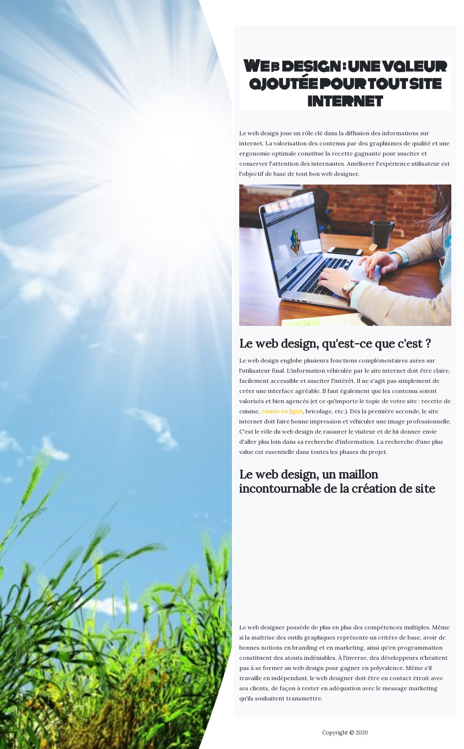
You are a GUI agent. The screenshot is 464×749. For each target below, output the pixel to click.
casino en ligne (282, 411)
